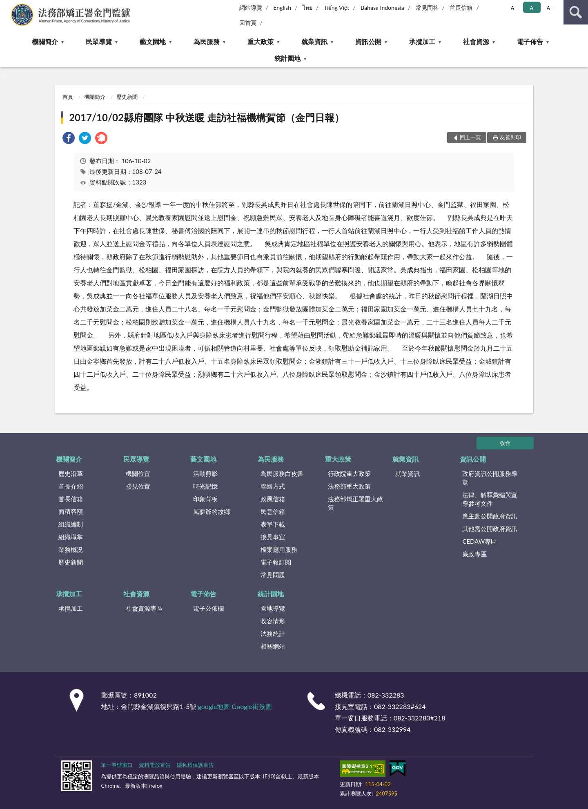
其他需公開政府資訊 (489, 528)
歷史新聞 (127, 96)
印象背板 (205, 498)
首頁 (67, 96)
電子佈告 (530, 41)
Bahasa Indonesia (382, 7)
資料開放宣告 (155, 765)
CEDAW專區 (479, 541)
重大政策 (260, 41)
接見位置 (138, 486)
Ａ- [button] (513, 7)
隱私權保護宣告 (195, 765)
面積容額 (70, 511)
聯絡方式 (273, 486)
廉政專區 (474, 554)
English (282, 7)
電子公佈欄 (208, 608)
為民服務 (207, 41)
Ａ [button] (532, 7)
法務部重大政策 (349, 486)
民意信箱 (273, 511)
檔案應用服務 (279, 549)
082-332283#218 (419, 718)
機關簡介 (45, 41)
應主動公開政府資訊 (489, 516)
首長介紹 (70, 486)
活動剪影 (205, 473)
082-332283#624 (400, 706)
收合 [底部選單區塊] (505, 443)
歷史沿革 (70, 473)
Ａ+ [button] (550, 7)
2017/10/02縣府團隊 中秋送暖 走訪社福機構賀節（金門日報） (206, 117)
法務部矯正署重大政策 (355, 503)
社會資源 (476, 41)
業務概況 (70, 549)
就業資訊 (314, 41)
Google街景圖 (252, 706)
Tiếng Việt (337, 7)
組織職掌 (70, 536)
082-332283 (386, 695)
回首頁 (247, 22)
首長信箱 (461, 7)
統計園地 (287, 58)
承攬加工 (422, 41)
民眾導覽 (99, 41)
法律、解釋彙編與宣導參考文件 (489, 499)
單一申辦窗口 (117, 765)
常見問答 (427, 7)
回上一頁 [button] (470, 137)
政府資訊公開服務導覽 (489, 478)
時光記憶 (205, 486)
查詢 (576, 12)
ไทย (307, 7)
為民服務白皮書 (282, 473)
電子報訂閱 (276, 562)
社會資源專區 (144, 608)
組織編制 (70, 524)
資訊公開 (368, 41)
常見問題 (273, 574)
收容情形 (273, 621)
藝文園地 (153, 41)
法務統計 (273, 633)
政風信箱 (273, 498)
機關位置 (138, 473)
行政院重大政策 (349, 473)
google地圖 (214, 706)
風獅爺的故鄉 (211, 511)
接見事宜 (273, 536)
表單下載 (273, 524)
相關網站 (273, 646)
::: (6, 6)
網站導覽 (250, 7)
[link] (68, 139)
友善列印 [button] (510, 137)
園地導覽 (273, 608)
